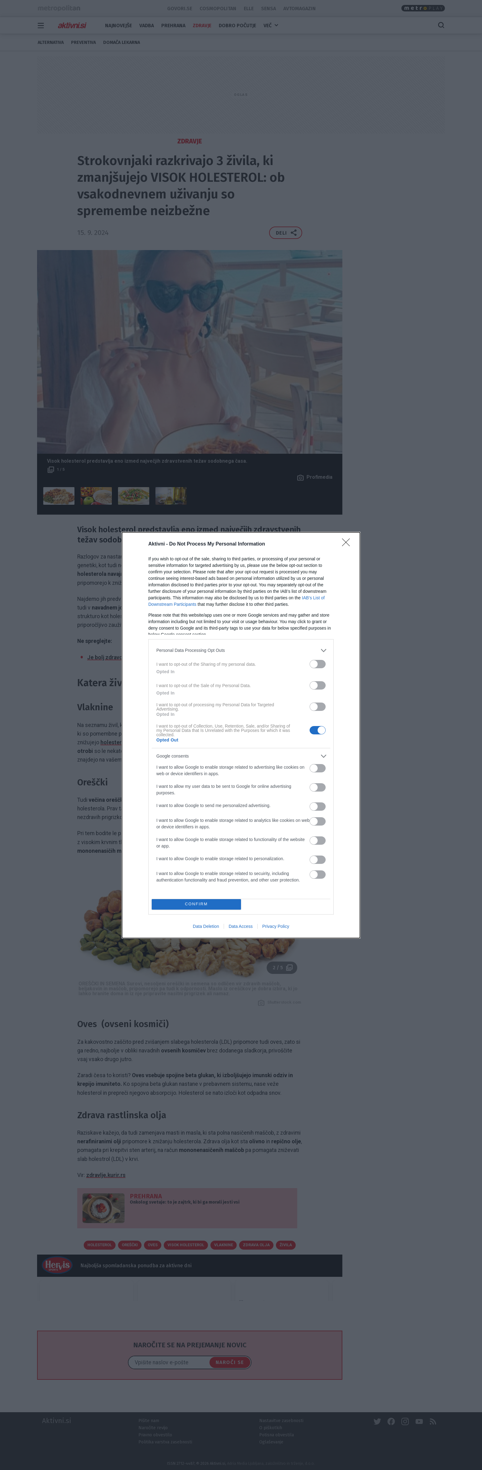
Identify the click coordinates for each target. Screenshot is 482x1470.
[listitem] (241, 650)
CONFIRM (196, 904)
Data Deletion (206, 926)
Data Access (241, 926)
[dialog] (241, 735)
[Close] (348, 544)
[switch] (318, 664)
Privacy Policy (275, 926)
